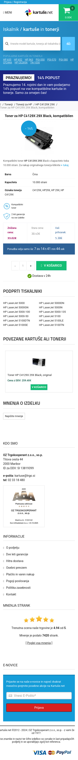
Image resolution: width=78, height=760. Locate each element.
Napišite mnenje (14, 416)
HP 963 (29, 59)
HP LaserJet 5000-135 (52, 311)
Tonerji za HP (24, 104)
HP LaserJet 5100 (50, 316)
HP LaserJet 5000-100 (16, 311)
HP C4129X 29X (46, 104)
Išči (68, 44)
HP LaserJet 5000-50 (15, 316)
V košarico (51, 265)
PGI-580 (63, 59)
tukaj (65, 165)
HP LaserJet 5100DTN (16, 320)
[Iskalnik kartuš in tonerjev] (32, 43)
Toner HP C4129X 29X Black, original (29, 375)
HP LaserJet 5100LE (51, 320)
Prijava (39, 708)
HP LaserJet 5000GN (15, 307)
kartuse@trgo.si (25, 475)
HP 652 (18, 59)
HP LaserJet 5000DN (51, 303)
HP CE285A (21, 62)
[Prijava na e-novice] (39, 695)
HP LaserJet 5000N (51, 307)
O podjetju (12, 547)
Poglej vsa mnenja (39, 643)
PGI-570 (51, 59)
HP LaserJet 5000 (14, 303)
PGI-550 (40, 59)
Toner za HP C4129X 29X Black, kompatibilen (27, 107)
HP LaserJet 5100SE (15, 324)
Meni (7, 12)
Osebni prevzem (16, 567)
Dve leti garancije (17, 554)
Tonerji (8, 104)
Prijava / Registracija (15, 2)
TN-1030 (35, 62)
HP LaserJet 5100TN (51, 324)
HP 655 (7, 59)
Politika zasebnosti (18, 587)
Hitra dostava (14, 561)
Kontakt (11, 594)
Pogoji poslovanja (17, 581)
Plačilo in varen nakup (20, 574)
